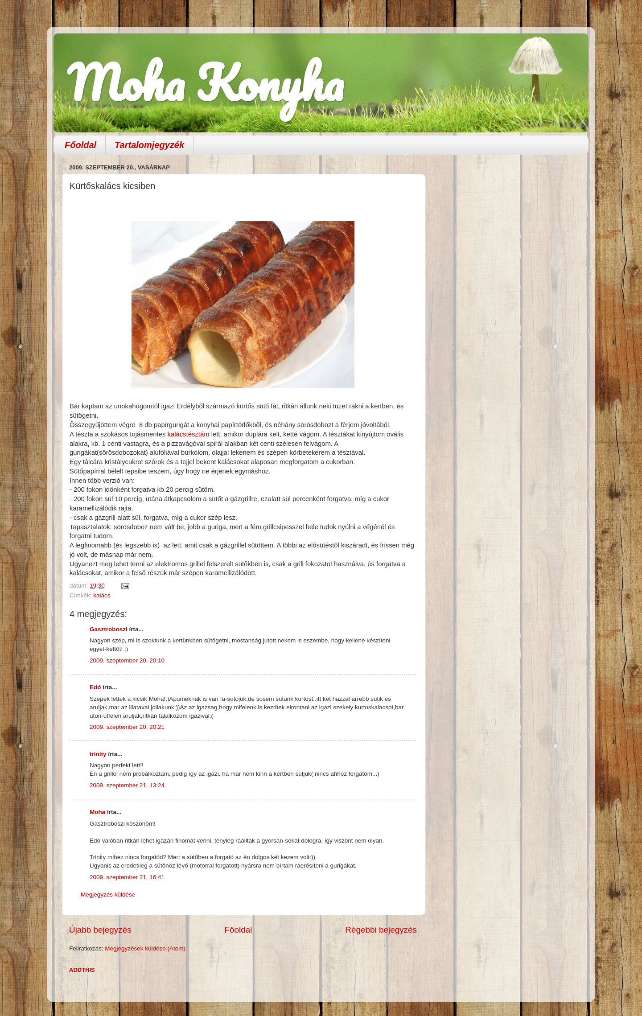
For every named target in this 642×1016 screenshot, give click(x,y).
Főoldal (80, 145)
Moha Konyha (205, 82)
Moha (97, 812)
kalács (101, 595)
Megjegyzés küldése (108, 894)
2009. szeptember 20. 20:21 (127, 727)
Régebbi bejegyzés (381, 929)
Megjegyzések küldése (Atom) (145, 948)
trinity (98, 754)
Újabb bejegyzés (100, 929)
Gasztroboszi (109, 629)
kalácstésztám (189, 434)
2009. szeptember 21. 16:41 (127, 877)
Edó (95, 687)
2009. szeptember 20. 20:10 (127, 660)
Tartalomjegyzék (149, 145)
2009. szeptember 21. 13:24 (127, 785)
